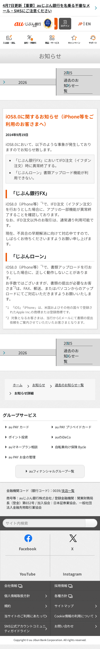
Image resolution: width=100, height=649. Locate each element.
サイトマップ (64, 605)
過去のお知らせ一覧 (71, 85)
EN (88, 23)
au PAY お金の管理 (22, 457)
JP (80, 23)
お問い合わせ (64, 626)
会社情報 (13, 585)
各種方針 (63, 595)
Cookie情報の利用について (74, 616)
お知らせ (38, 385)
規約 (7, 605)
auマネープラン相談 (23, 447)
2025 (68, 72)
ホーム (17, 385)
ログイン (65, 25)
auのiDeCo (63, 437)
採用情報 (63, 585)
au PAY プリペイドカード (73, 427)
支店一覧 (68, 490)
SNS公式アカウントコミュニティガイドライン (25, 628)
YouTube (27, 574)
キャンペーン (74, 42)
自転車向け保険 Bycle (70, 447)
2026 (22, 82)
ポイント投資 (18, 437)
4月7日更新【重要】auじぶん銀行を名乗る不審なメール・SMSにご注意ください (46, 8)
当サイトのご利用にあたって (25, 616)
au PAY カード (19, 427)
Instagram (72, 574)
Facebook (27, 548)
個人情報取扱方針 (17, 595)
